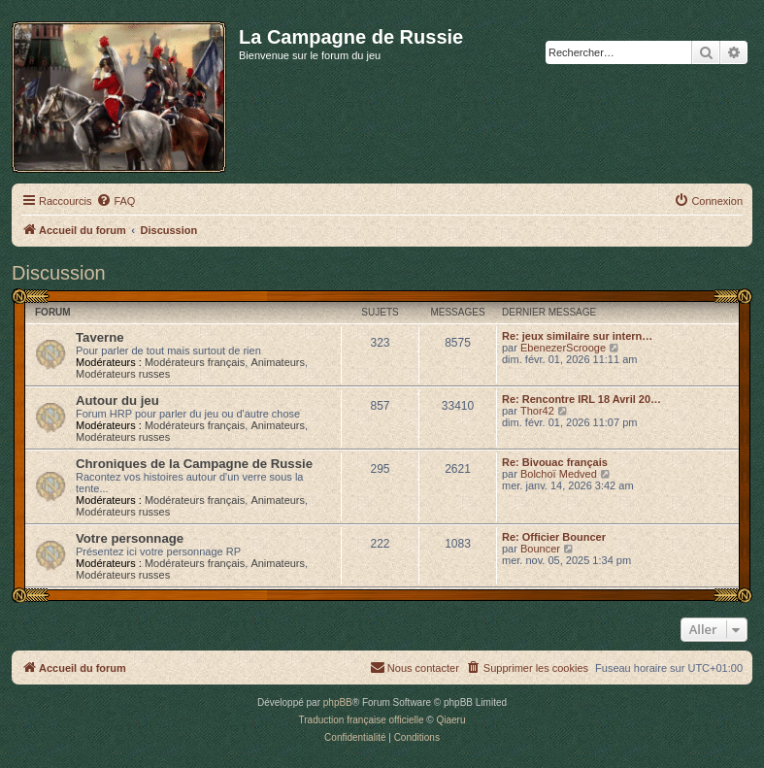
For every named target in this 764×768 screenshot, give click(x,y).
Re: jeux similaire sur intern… (577, 336)
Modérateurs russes (123, 374)
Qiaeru (450, 720)
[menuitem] (115, 201)
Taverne (100, 337)
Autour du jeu (117, 400)
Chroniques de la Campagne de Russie (194, 463)
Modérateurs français (195, 362)
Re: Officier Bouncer (554, 537)
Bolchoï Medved (558, 474)
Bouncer (540, 548)
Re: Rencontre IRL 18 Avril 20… (581, 399)
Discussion (59, 273)
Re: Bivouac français (555, 462)
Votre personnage (129, 538)
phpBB (337, 702)
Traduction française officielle (361, 720)
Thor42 (537, 411)
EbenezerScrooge (563, 347)
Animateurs (277, 362)
